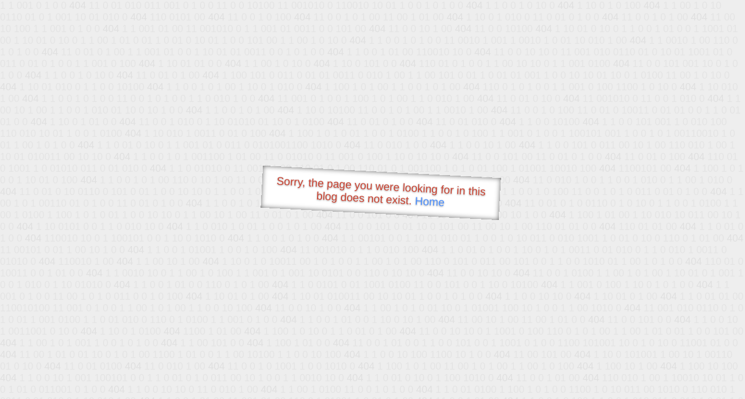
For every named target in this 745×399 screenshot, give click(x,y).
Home (430, 201)
